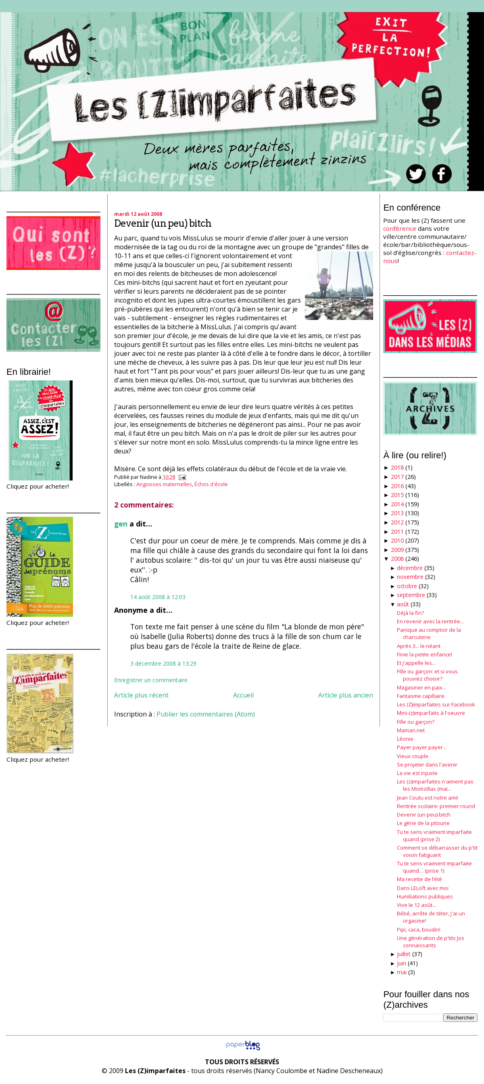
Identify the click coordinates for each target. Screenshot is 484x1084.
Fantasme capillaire (420, 696)
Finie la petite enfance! (424, 654)
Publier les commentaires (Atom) (205, 714)
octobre (407, 586)
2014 (397, 504)
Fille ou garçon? (415, 721)
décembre (410, 568)
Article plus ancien (345, 695)
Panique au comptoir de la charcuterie (429, 633)
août (403, 604)
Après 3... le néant (418, 646)
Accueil (243, 695)
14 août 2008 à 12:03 (158, 597)
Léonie (405, 738)
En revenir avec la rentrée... (430, 621)
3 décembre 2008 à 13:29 (163, 663)
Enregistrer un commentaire (151, 680)
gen (120, 523)
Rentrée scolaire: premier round (436, 806)
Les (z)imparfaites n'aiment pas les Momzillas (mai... (435, 785)
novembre (410, 577)
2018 (397, 467)
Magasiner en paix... (421, 687)
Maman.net (411, 730)
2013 (397, 513)
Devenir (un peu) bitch (162, 223)
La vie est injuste (417, 773)
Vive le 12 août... (416, 905)
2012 (397, 522)
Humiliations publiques (425, 896)
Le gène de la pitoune (423, 823)
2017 (397, 476)
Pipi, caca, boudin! (418, 929)
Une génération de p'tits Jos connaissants (430, 941)
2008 (397, 558)
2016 (397, 486)
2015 (397, 495)
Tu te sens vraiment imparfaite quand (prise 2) (434, 835)
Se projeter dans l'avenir (427, 764)
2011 (397, 531)
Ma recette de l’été (419, 879)
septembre (411, 595)
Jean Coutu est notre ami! (427, 797)
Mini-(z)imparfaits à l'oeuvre (431, 712)
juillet (404, 954)
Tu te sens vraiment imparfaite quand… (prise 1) (434, 867)
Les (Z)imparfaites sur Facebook (436, 704)
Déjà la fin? (410, 612)
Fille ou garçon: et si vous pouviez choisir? (427, 675)
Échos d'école (211, 484)
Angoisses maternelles (164, 484)
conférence (399, 228)
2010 (397, 540)
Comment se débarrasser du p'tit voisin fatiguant (437, 851)
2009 (397, 549)
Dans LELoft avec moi (423, 888)
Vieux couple (412, 756)
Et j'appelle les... (416, 662)
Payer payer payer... (421, 747)
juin (401, 963)
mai (402, 972)
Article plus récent (141, 695)
